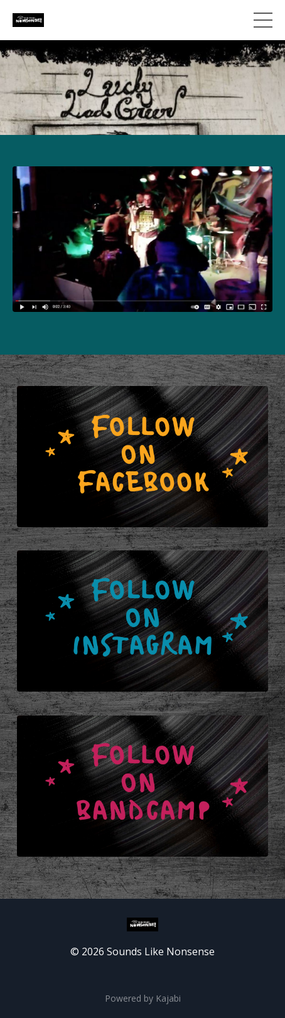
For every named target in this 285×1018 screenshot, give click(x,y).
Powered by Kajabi (143, 998)
